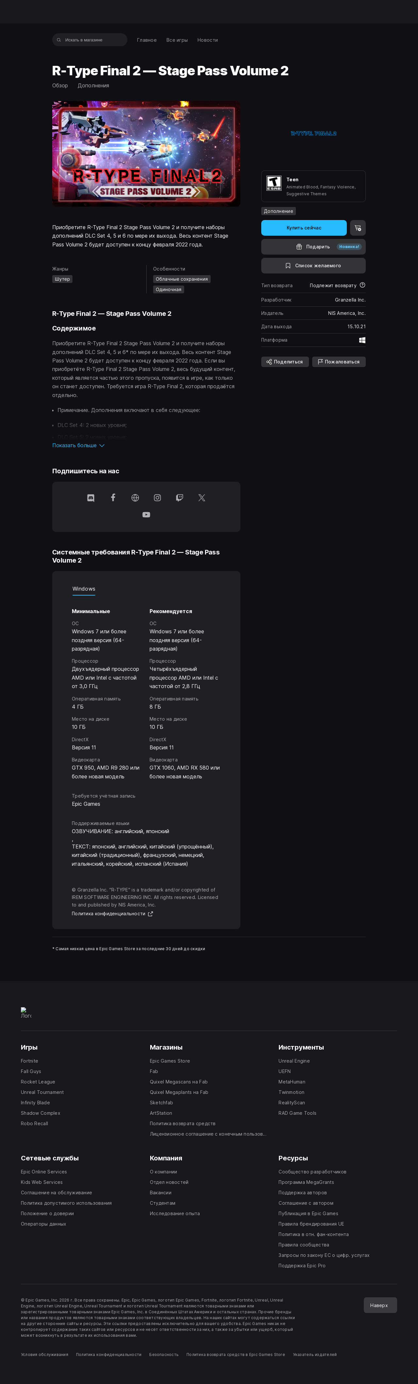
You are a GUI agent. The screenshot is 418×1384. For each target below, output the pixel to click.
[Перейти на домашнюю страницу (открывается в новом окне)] (135, 498)
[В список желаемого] (313, 265)
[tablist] (146, 589)
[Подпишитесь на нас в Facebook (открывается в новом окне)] (113, 498)
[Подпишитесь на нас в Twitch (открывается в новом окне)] (179, 498)
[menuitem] (147, 40)
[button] (146, 445)
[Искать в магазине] (59, 39)
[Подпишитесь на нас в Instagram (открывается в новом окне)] (157, 498)
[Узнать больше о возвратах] (362, 285)
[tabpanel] (146, 688)
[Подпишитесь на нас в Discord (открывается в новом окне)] (90, 498)
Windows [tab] (83, 588)
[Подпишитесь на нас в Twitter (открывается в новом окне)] (201, 498)
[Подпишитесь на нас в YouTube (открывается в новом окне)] (146, 515)
